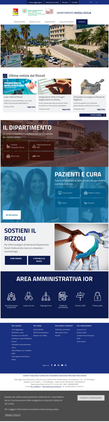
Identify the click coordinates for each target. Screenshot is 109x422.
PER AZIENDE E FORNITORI (64, 326)
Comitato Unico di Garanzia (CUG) (85, 337)
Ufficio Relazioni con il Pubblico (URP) (21, 352)
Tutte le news (96, 115)
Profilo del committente (62, 329)
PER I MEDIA (37, 326)
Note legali (72, 375)
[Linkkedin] (57, 365)
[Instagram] (64, 365)
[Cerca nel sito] (96, 2)
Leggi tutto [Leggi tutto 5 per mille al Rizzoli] (31, 107)
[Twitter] (54, 365)
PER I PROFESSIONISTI (84, 326)
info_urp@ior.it (35, 386)
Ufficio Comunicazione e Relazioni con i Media (41, 334)
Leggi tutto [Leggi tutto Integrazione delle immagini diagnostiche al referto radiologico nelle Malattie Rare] (66, 110)
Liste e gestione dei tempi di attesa (20, 358)
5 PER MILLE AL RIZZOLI (39, 259)
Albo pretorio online (61, 332)
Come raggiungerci (35, 2)
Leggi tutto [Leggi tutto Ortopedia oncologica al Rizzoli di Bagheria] (101, 110)
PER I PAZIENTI (16, 326)
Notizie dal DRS (38, 329)
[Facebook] (50, 365)
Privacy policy (34, 375)
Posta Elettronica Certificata (51, 386)
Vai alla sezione (12, 214)
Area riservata (81, 375)
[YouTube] (61, 365)
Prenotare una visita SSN (20, 335)
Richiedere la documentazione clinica (21, 346)
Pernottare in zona (18, 332)
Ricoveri (65, 2)
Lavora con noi (81, 329)
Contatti (74, 2)
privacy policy (13, 415)
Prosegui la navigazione (91, 397)
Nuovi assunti (81, 341)
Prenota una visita (52, 2)
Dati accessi (63, 375)
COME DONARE (16, 258)
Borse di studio (81, 332)
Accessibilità (54, 375)
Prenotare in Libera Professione (22, 338)
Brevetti (57, 335)
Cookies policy (44, 375)
